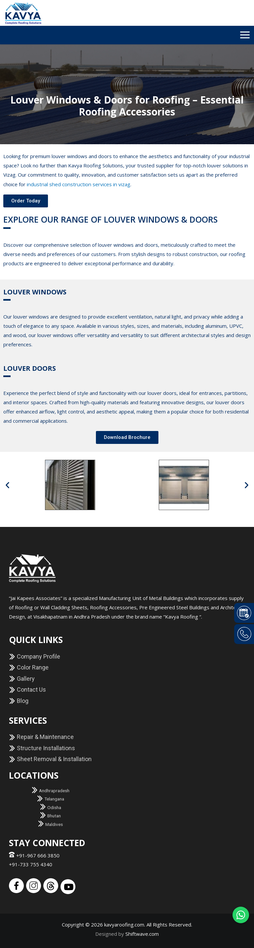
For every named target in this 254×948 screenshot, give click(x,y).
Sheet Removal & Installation (50, 758)
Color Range (29, 667)
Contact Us (27, 689)
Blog (18, 700)
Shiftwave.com (142, 933)
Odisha (50, 807)
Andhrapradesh (50, 790)
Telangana (50, 798)
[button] (127, 437)
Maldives (50, 824)
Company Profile (34, 656)
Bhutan (50, 815)
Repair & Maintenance (41, 736)
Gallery (22, 678)
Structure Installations (42, 747)
